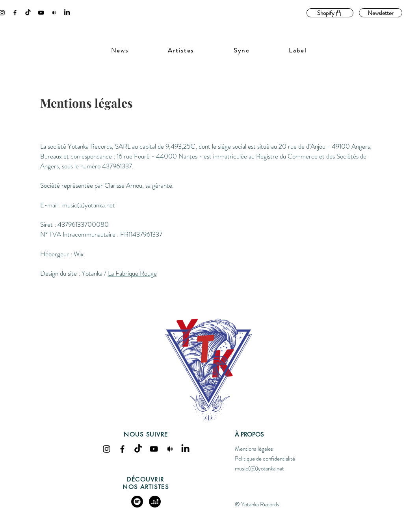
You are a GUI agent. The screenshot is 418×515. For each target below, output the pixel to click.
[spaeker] (54, 12)
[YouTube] (41, 12)
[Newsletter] (380, 12)
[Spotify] (137, 502)
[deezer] (155, 502)
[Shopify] (330, 12)
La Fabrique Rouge (132, 273)
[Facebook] (15, 12)
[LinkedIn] (67, 12)
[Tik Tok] (28, 12)
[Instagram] (106, 449)
